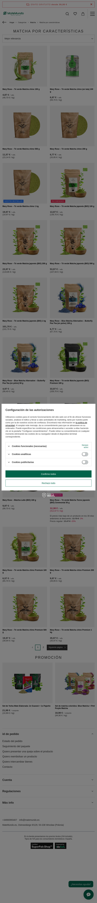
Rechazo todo (48, 483)
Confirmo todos (48, 474)
